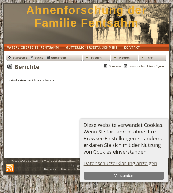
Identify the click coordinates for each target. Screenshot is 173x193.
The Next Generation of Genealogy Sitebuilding (78, 161)
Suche (39, 57)
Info (150, 57)
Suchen (96, 57)
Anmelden (58, 57)
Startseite (20, 57)
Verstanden (123, 175)
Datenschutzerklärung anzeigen (120, 163)
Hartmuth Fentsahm (76, 169)
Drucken (115, 66)
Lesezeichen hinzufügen (146, 66)
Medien (124, 57)
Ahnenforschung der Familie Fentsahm (86, 16)
